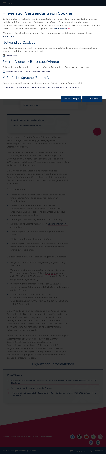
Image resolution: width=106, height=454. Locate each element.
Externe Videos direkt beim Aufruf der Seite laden (28, 71)
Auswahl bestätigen (71, 99)
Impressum (8, 36)
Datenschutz (60, 28)
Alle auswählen (92, 99)
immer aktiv (11, 55)
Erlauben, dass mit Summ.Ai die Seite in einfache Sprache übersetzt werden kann (42, 87)
